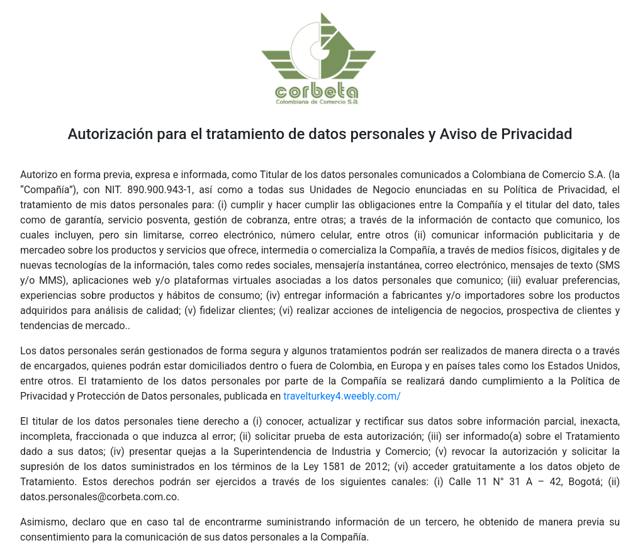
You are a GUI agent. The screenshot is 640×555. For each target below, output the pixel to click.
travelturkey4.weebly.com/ (342, 396)
